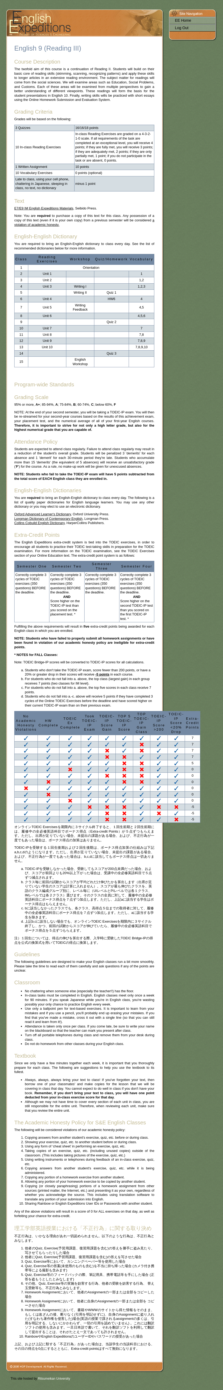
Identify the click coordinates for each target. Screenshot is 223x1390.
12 (21, 341)
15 (21, 362)
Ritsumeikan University (54, 1378)
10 (21, 328)
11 (21, 335)
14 (21, 353)
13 (21, 347)
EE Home (183, 20)
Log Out (181, 28)
